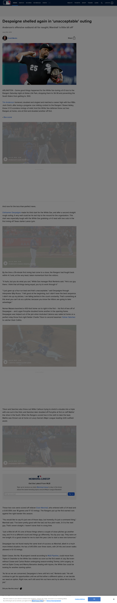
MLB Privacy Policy (37, 601)
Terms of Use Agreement (53, 601)
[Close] (114, 599)
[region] (58, 599)
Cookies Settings (80, 599)
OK (94, 599)
